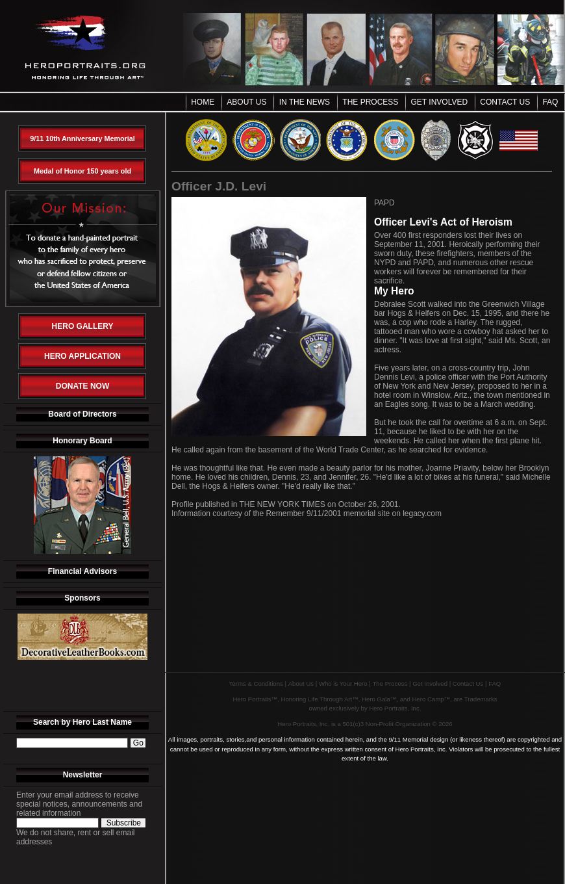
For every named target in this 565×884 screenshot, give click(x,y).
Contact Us (505, 102)
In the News (304, 102)
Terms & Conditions (256, 683)
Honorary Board (82, 440)
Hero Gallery (83, 326)
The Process (370, 102)
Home (202, 102)
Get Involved (439, 102)
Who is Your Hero (343, 683)
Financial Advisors (82, 571)
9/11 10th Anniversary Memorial (82, 138)
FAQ (550, 102)
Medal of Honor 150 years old (82, 171)
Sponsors (82, 598)
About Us (246, 102)
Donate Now (82, 386)
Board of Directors (82, 414)
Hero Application (82, 356)
